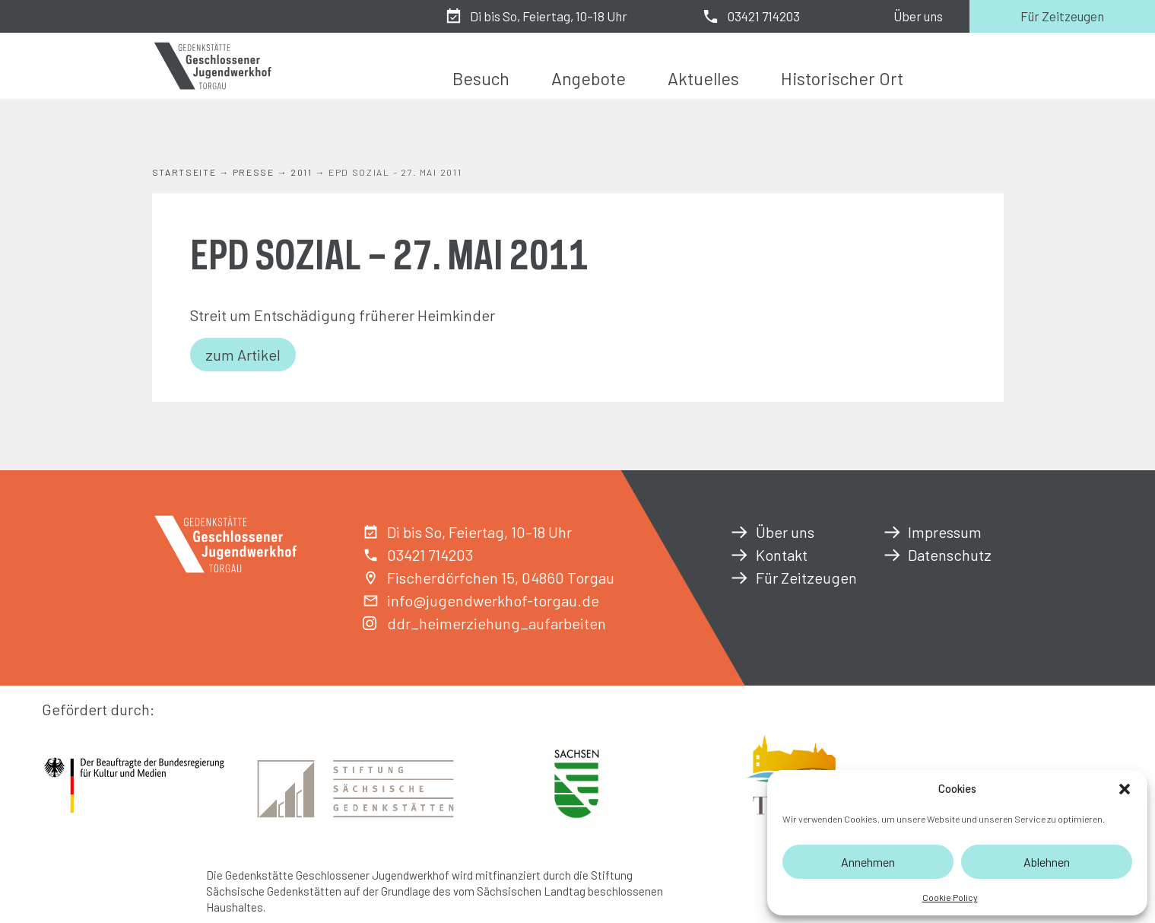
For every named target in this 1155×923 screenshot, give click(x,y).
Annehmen (868, 862)
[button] (1124, 789)
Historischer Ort (842, 78)
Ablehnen (1046, 862)
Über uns (918, 16)
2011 (301, 172)
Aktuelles (703, 78)
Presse (253, 172)
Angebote (588, 78)
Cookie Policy (950, 897)
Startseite (184, 172)
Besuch (480, 78)
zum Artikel (243, 354)
